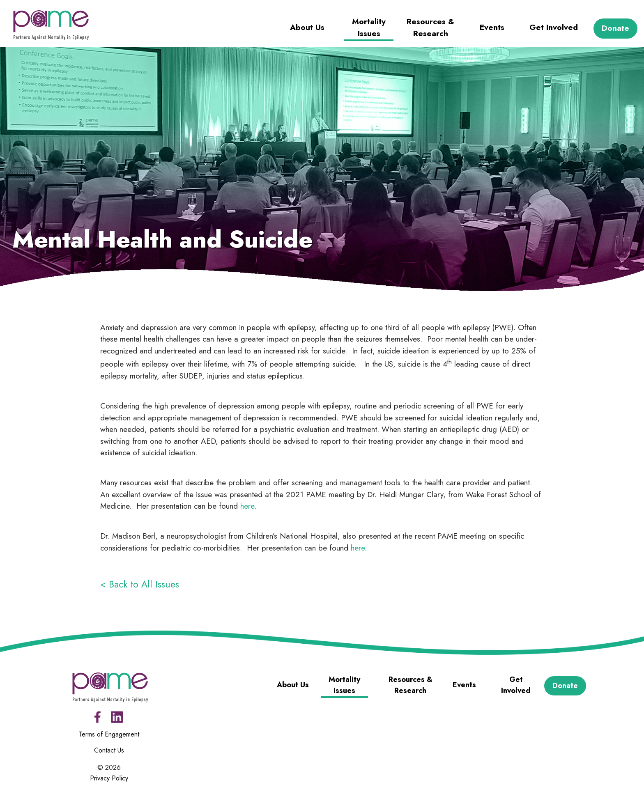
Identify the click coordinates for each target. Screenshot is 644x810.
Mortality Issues (369, 27)
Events (492, 27)
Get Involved (553, 27)
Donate (615, 28)
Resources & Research (430, 27)
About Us (307, 27)
